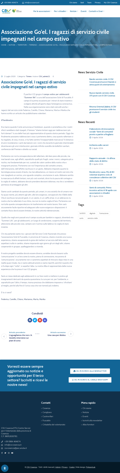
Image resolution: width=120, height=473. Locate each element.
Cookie (71, 467)
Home (3, 45)
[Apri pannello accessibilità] (4, 468)
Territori (22, 45)
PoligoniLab (90, 467)
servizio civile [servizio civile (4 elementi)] (93, 218)
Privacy (98, 2)
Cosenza (46, 408)
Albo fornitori (88, 424)
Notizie (74, 11)
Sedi (82, 2)
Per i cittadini (61, 11)
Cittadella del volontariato (54, 424)
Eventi (83, 11)
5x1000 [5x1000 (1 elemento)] (82, 213)
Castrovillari (48, 416)
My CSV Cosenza (110, 2)
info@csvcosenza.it (32, 2)
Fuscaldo (46, 420)
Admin (58, 467)
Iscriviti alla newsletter (92, 420)
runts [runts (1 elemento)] (82, 218)
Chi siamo (73, 2)
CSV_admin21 (44, 76)
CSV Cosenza (32, 467)
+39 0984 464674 (11, 2)
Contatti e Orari (97, 11)
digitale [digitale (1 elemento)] (92, 213)
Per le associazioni (42, 11)
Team (89, 2)
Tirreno (33, 45)
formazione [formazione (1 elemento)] (103, 213)
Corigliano (47, 412)
